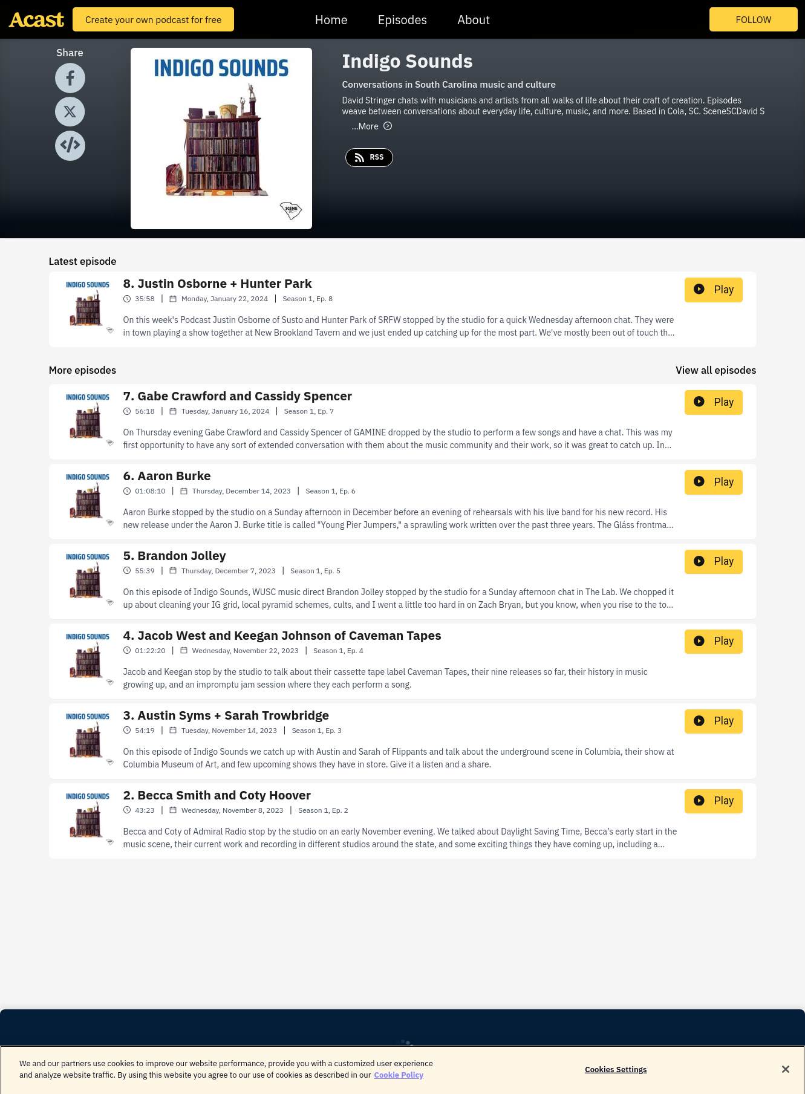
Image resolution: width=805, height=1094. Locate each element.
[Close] (785, 1075)
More (372, 126)
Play (714, 290)
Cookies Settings (616, 1075)
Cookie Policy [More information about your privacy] (399, 1081)
